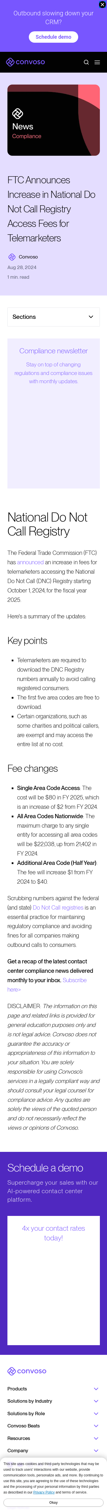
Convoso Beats (53, 1426)
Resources (53, 1438)
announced (30, 562)
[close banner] (102, 4)
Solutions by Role (53, 1413)
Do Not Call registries (58, 907)
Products (53, 1389)
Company (53, 1450)
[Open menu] (97, 62)
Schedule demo (53, 37)
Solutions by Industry (53, 1401)
